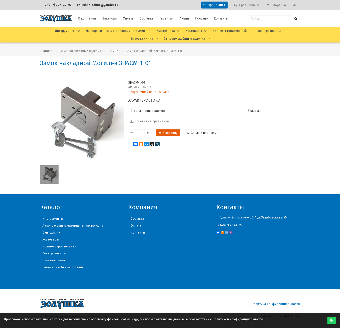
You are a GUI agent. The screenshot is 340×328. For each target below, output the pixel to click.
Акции (184, 18)
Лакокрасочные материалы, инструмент (116, 31)
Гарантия (166, 18)
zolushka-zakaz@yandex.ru (97, 5)
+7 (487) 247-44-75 (57, 5)
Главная (46, 51)
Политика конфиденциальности (276, 304)
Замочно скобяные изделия (184, 38)
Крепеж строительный (230, 31)
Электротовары (269, 31)
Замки (113, 51)
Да (332, 320)
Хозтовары (194, 31)
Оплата (128, 18)
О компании (87, 18)
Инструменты (65, 31)
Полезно (201, 18)
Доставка (146, 18)
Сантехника (166, 31)
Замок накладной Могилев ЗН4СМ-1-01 (154, 51)
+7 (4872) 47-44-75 (229, 225)
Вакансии (109, 18)
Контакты (221, 18)
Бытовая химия (141, 38)
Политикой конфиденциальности (237, 319)
